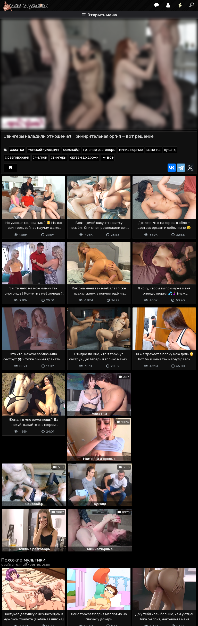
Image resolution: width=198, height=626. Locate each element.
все (107, 157)
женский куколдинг (44, 150)
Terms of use (27, 602)
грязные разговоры (99, 150)
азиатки (17, 150)
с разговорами (17, 157)
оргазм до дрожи (84, 157)
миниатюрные (131, 150)
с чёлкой (40, 157)
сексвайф (71, 150)
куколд (170, 150)
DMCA (9, 602)
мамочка (153, 150)
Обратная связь (55, 602)
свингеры (59, 157)
